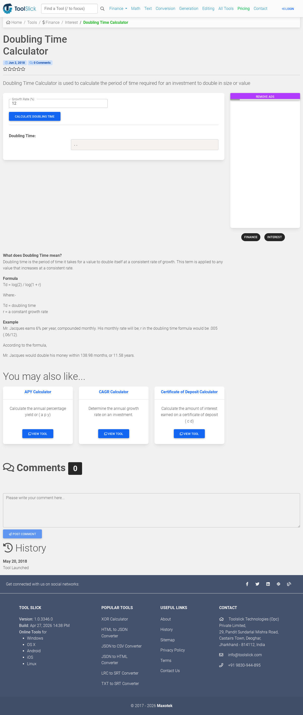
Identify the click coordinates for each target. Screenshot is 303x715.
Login (288, 9)
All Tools (226, 8)
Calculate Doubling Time (35, 116)
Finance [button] (116, 8)
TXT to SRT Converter (120, 683)
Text (148, 8)
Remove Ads (265, 96)
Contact (260, 8)
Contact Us (170, 670)
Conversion (165, 8)
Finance (51, 22)
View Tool (37, 434)
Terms (165, 660)
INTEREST (274, 237)
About (165, 619)
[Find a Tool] (69, 9)
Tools (32, 22)
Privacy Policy (172, 650)
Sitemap (167, 640)
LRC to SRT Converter (119, 673)
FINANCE (250, 237)
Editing (208, 8)
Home (14, 22)
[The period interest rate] (58, 103)
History (166, 629)
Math (135, 8)
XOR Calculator (114, 619)
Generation (188, 8)
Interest (71, 22)
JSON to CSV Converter (121, 646)
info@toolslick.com (240, 654)
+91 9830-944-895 (240, 665)
